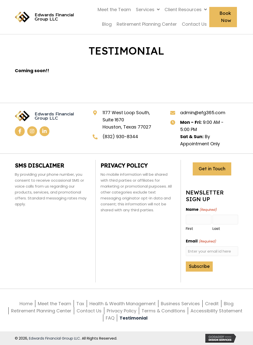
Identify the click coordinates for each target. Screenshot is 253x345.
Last (216, 228)
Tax (80, 304)
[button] (20, 131)
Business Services (180, 304)
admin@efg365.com (202, 112)
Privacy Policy (121, 311)
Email (201, 241)
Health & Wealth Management (122, 304)
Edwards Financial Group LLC (54, 338)
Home (26, 304)
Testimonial (134, 318)
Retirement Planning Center (41, 311)
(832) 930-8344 (120, 136)
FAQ (110, 318)
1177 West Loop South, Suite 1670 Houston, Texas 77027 (127, 119)
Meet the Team (54, 304)
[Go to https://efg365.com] (48, 17)
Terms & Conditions (163, 311)
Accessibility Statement (216, 311)
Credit (212, 304)
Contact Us (89, 311)
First (189, 228)
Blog (228, 304)
